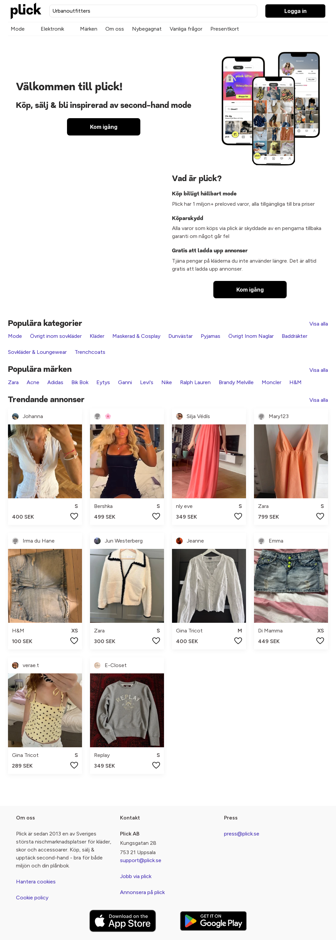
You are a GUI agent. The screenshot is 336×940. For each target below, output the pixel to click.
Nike (166, 382)
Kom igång (103, 126)
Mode (18, 29)
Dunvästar (180, 336)
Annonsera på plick (142, 892)
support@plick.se (140, 860)
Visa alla (318, 324)
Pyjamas (210, 336)
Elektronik (52, 29)
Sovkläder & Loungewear (37, 352)
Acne (33, 382)
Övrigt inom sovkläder (56, 336)
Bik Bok (79, 382)
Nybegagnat (147, 29)
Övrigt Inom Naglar (251, 336)
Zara (13, 382)
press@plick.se (241, 833)
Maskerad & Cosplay (136, 336)
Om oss (114, 29)
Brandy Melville (236, 382)
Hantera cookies (36, 881)
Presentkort (224, 29)
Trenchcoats (90, 352)
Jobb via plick (135, 876)
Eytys (103, 382)
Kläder (97, 336)
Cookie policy (32, 897)
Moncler (271, 382)
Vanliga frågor (186, 29)
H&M (295, 382)
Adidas (55, 382)
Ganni (125, 382)
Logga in (295, 11)
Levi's (146, 382)
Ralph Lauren (195, 382)
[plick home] (26, 11)
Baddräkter (294, 336)
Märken (88, 29)
